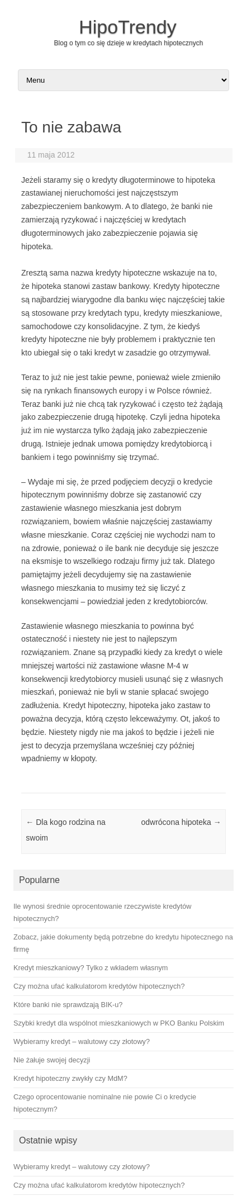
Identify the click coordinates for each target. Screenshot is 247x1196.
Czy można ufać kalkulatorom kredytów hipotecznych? (98, 1185)
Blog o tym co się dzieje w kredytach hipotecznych (128, 43)
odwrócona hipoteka (181, 822)
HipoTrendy (127, 26)
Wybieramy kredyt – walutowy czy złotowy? (81, 1166)
